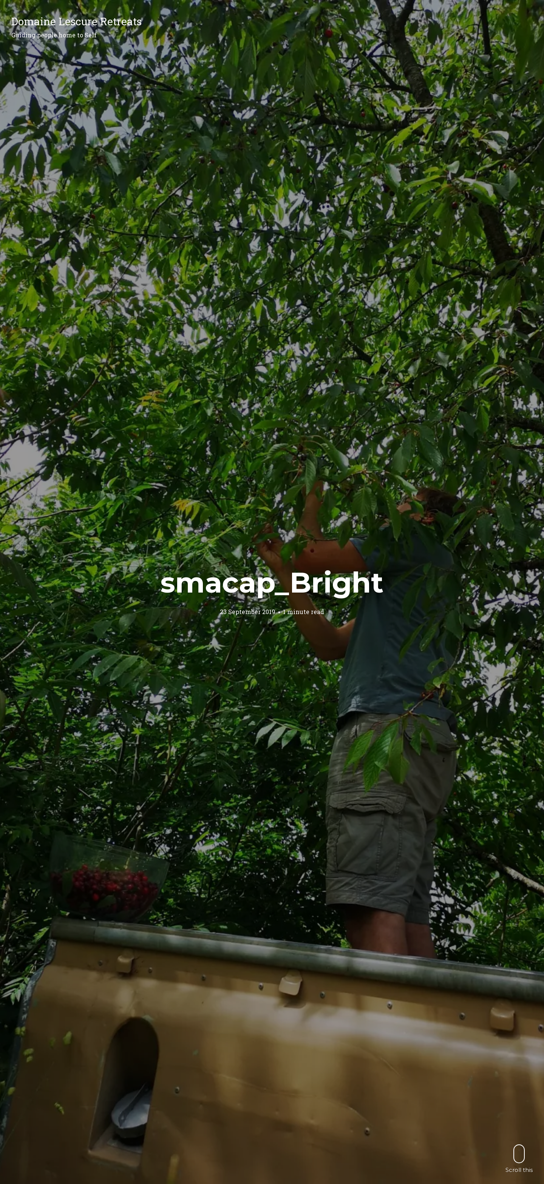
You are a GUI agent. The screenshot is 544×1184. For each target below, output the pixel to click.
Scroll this (519, 1158)
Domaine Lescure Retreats (76, 21)
